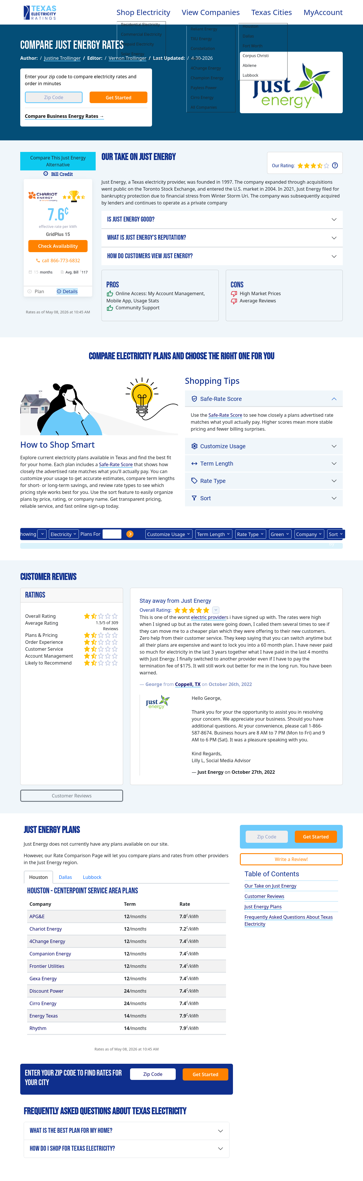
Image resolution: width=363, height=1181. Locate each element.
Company (306, 534)
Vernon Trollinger (127, 58)
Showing (27, 534)
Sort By (333, 535)
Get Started (119, 97)
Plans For (90, 534)
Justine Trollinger (62, 58)
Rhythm (38, 1028)
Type (247, 534)
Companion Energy (50, 954)
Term (211, 534)
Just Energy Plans (263, 906)
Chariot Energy (45, 929)
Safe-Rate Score (116, 464)
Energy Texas (43, 1016)
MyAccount (323, 12)
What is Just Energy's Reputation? (146, 237)
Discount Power (46, 991)
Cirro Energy (42, 1003)
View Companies (211, 12)
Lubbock (92, 877)
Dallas (65, 877)
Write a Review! (291, 859)
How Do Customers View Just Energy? (150, 256)
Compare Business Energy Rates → (64, 116)
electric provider (208, 617)
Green (277, 534)
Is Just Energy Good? (131, 219)
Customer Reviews (72, 796)
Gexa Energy (43, 978)
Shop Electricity (143, 12)
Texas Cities (271, 12)
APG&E (37, 916)
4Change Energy (47, 941)
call (61, 260)
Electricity (61, 534)
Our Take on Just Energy (270, 886)
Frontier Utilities (46, 966)
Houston (38, 877)
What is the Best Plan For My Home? (71, 1130)
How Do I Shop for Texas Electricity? (72, 1148)
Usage (166, 534)
